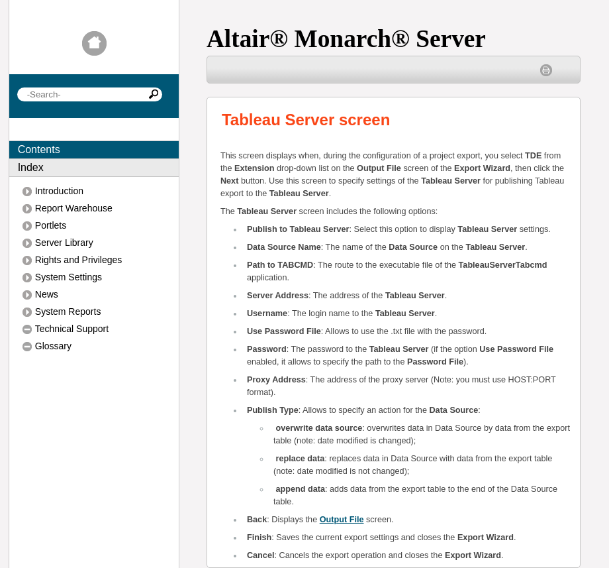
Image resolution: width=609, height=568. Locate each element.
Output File (342, 519)
